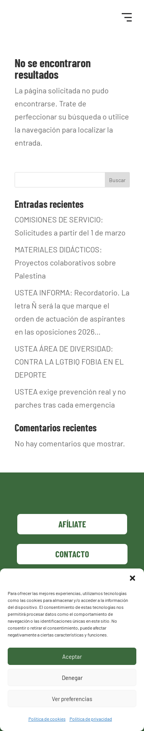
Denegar (72, 677)
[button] (132, 578)
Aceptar (72, 656)
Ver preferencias (72, 698)
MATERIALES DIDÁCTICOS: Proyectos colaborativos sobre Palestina (65, 262)
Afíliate (72, 524)
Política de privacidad (91, 718)
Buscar (117, 180)
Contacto (72, 554)
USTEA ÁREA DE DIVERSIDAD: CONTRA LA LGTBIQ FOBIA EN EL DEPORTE (69, 361)
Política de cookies (47, 718)
